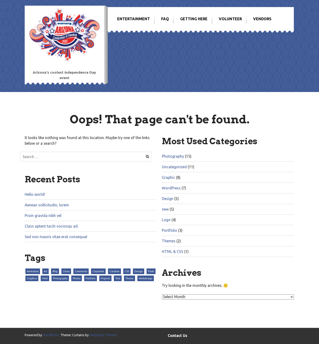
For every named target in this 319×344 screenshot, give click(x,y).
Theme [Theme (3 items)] (129, 278)
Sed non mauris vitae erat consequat (56, 237)
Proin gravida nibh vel (43, 215)
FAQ (165, 19)
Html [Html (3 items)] (45, 278)
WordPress (171, 188)
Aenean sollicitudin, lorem (47, 205)
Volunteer (230, 19)
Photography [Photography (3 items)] (60, 278)
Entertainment (133, 19)
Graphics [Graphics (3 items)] (32, 278)
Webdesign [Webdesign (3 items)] (145, 278)
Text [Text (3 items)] (117, 278)
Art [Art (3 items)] (45, 271)
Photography (173, 156)
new (165, 209)
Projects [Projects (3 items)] (105, 278)
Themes (168, 241)
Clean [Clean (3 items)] (66, 271)
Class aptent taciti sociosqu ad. (51, 226)
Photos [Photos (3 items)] (76, 278)
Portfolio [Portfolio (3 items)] (91, 278)
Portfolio (169, 230)
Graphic (168, 177)
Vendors (262, 19)
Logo (166, 220)
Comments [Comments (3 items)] (81, 271)
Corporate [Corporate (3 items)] (98, 271)
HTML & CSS (172, 251)
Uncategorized (174, 167)
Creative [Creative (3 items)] (114, 271)
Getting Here (193, 19)
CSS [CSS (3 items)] (127, 271)
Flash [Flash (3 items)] (151, 271)
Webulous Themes (103, 335)
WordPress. (51, 335)
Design (167, 198)
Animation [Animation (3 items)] (33, 271)
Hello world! (35, 194)
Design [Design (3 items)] (138, 271)
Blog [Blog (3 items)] (55, 271)
